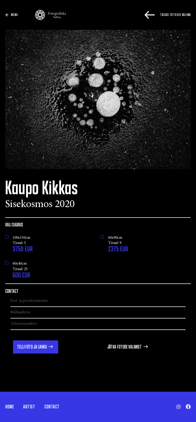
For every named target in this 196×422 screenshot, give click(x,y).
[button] (35, 346)
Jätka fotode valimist (124, 347)
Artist (29, 407)
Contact (52, 407)
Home (9, 407)
